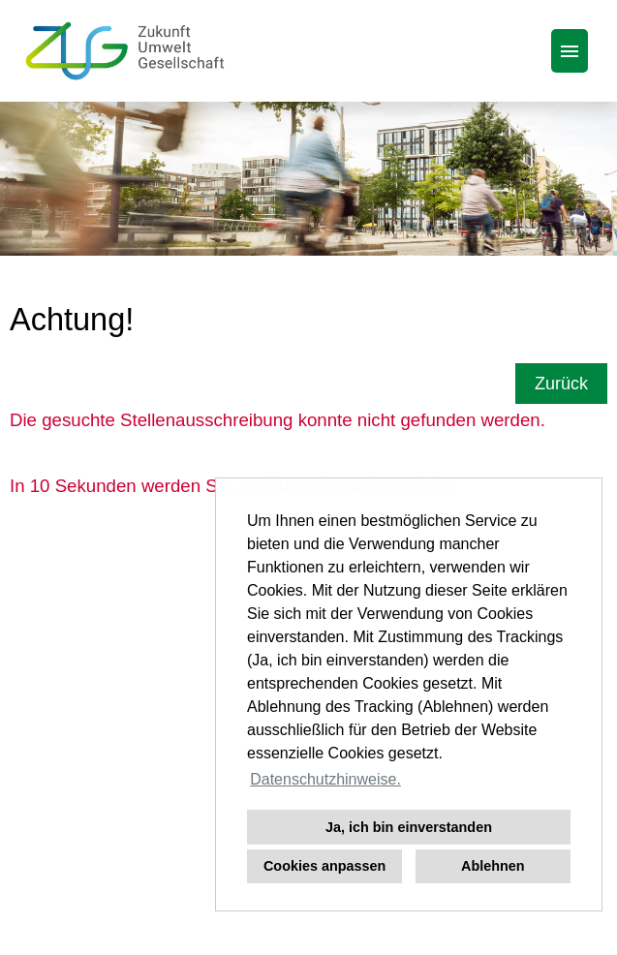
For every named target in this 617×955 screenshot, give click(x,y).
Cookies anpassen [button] (324, 866)
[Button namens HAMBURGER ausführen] (569, 51)
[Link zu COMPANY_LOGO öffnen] (125, 51)
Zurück (561, 383)
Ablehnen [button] (493, 866)
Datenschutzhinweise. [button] (325, 779)
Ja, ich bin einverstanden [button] (408, 827)
